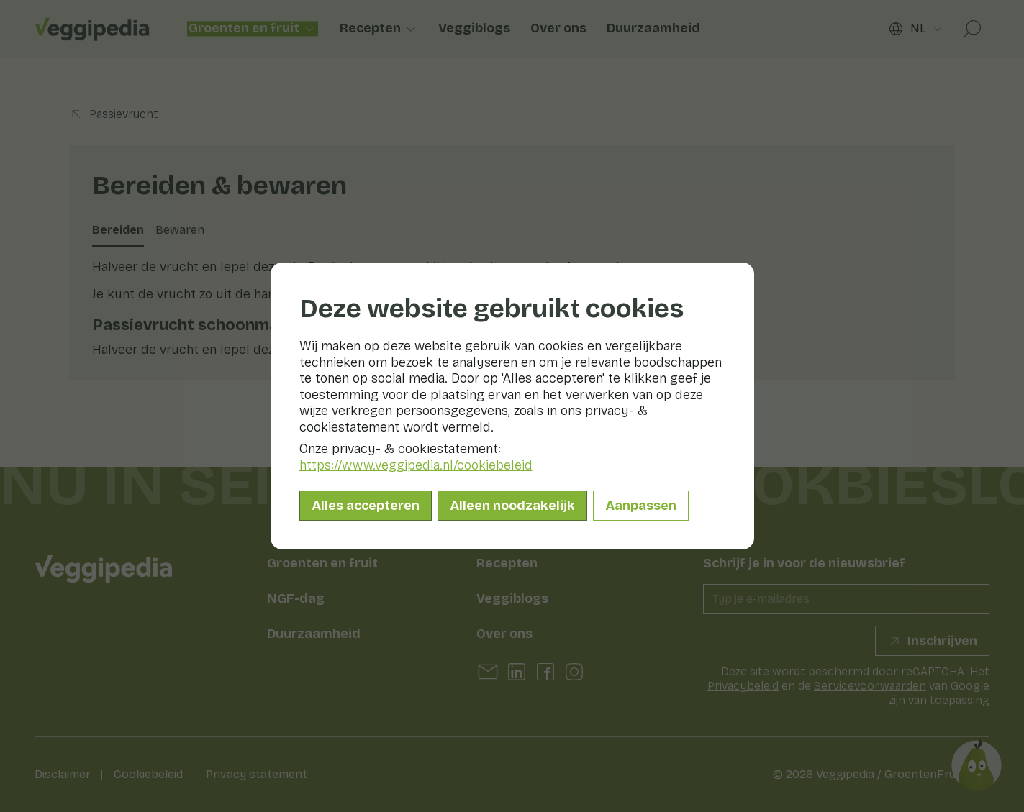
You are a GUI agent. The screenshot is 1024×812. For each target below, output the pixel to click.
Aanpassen (640, 506)
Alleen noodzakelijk (512, 506)
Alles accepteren (366, 506)
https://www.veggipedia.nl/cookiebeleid (416, 465)
